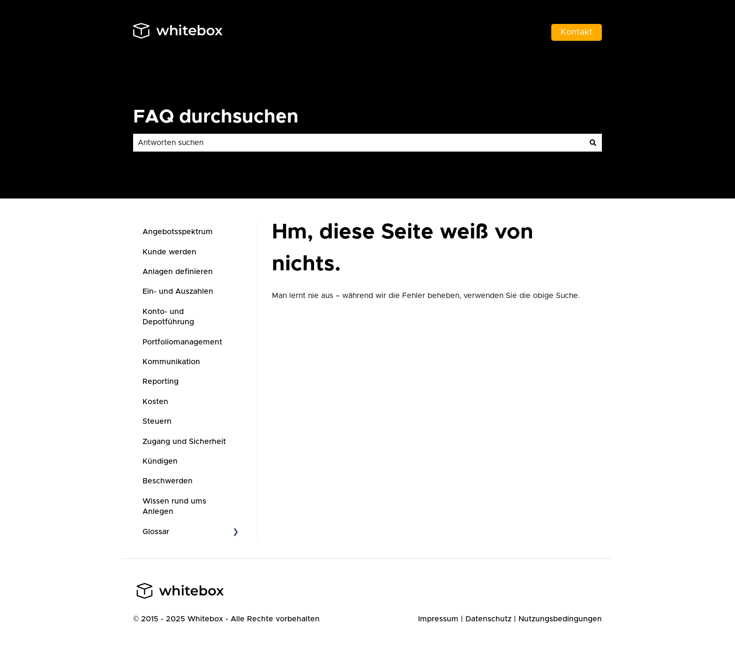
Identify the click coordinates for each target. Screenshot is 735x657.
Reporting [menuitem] (160, 381)
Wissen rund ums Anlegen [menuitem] (174, 506)
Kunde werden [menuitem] (169, 252)
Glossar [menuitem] (155, 531)
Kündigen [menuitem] (160, 461)
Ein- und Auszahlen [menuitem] (177, 291)
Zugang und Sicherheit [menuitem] (184, 441)
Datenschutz (488, 619)
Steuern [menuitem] (157, 421)
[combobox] (358, 143)
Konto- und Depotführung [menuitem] (168, 317)
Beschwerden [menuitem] (167, 481)
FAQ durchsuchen (216, 116)
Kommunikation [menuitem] (171, 362)
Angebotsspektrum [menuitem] (177, 232)
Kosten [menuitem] (155, 401)
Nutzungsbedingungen (560, 619)
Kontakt (576, 32)
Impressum (438, 619)
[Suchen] (593, 143)
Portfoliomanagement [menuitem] (182, 342)
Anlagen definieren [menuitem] (177, 271)
